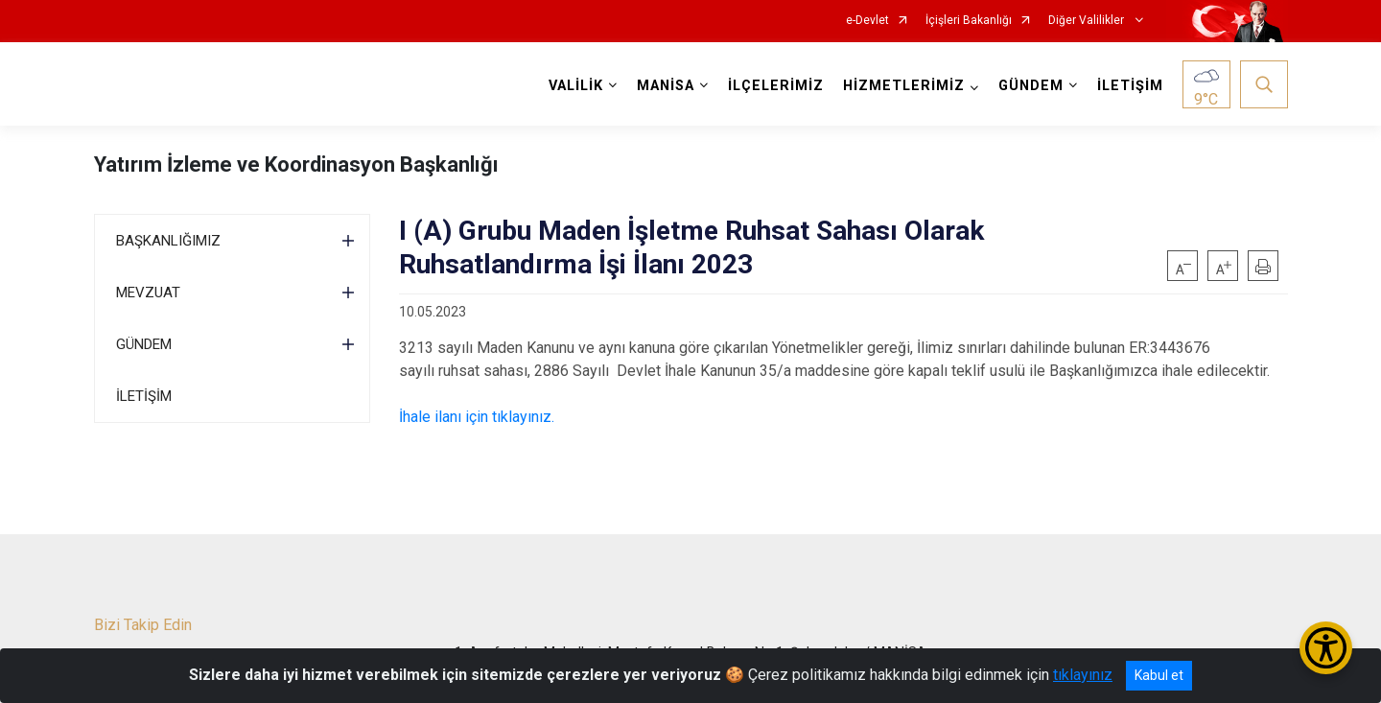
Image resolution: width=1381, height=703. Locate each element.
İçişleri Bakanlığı (968, 20)
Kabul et (1159, 675)
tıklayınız (1082, 675)
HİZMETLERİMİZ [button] (904, 86)
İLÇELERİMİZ (776, 86)
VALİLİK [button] (576, 86)
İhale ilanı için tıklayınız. (476, 417)
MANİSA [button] (665, 86)
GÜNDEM (144, 344)
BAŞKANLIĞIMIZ (168, 240)
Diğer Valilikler (1087, 20)
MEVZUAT (148, 292)
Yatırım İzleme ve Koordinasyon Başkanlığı (296, 164)
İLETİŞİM (1130, 86)
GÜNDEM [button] (1031, 86)
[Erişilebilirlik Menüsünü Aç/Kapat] (1325, 647)
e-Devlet (867, 20)
